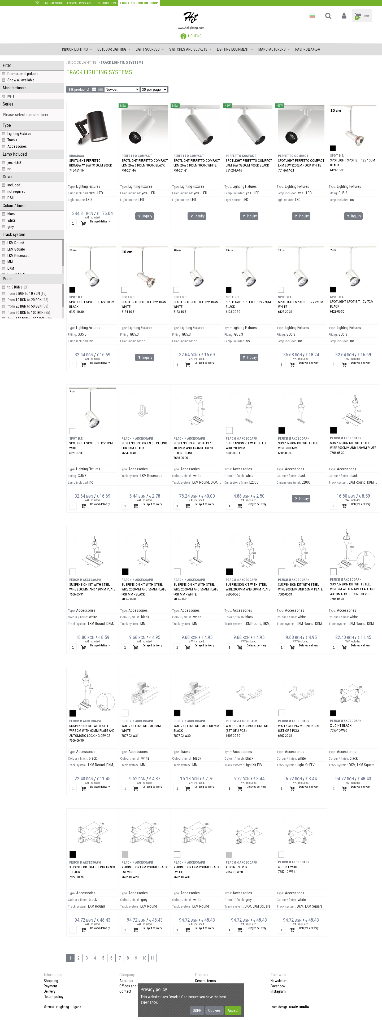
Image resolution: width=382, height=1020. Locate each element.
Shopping (51, 981)
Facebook (278, 986)
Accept (233, 1010)
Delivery (49, 991)
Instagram (278, 991)
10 (144, 958)
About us (126, 981)
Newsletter (279, 981)
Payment (50, 986)
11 (152, 958)
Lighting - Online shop (139, 3)
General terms (205, 981)
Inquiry (144, 216)
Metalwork (54, 3)
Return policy (53, 997)
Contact (125, 991)
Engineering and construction (91, 3)
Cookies (214, 1010)
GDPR (197, 1010)
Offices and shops (133, 986)
